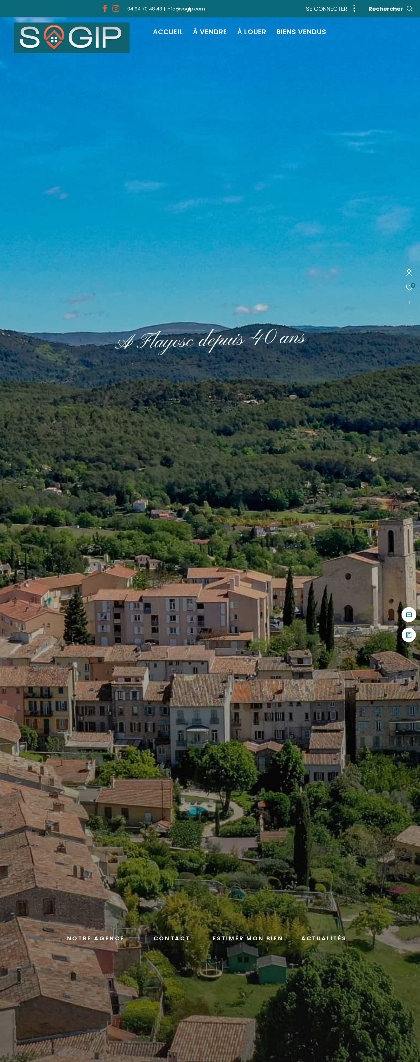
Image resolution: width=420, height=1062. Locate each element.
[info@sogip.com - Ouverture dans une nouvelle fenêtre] (184, 8)
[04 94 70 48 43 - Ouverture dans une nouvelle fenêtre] (144, 8)
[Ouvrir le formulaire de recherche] (390, 9)
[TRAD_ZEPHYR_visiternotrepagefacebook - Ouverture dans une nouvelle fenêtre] (105, 10)
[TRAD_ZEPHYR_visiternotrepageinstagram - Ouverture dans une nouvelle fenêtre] (115, 10)
